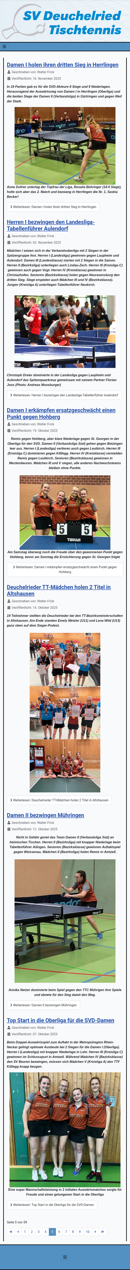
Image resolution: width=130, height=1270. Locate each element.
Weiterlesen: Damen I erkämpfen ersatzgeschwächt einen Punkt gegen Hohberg (65, 569)
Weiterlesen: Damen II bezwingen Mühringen (43, 1005)
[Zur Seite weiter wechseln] (95, 1232)
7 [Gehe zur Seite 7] (66, 1232)
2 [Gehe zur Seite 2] (32, 1232)
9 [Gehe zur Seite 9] (80, 1232)
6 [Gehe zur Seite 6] (59, 1232)
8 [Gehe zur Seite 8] (73, 1232)
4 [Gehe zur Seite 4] (45, 1232)
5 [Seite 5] (52, 1232)
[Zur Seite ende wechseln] (103, 1232)
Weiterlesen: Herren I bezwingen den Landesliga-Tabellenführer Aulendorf (64, 395)
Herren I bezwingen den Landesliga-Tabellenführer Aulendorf (51, 225)
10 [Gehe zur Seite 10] (87, 1232)
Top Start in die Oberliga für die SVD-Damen (60, 1020)
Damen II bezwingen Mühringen (45, 815)
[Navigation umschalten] (4, 47)
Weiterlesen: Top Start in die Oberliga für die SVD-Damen (52, 1205)
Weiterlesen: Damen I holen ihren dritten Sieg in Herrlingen (53, 207)
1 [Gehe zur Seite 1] (25, 1232)
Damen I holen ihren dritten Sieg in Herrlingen (62, 65)
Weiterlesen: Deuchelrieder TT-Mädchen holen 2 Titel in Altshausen (59, 800)
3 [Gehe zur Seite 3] (39, 1232)
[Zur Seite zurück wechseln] (18, 1232)
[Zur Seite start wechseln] (11, 1232)
